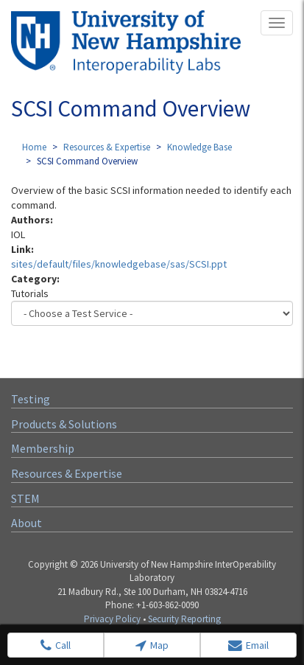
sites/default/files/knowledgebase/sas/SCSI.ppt (119, 264)
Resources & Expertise (106, 147)
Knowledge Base (199, 147)
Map (152, 645)
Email (248, 645)
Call (55, 645)
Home (34, 147)
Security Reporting (184, 619)
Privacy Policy (112, 619)
